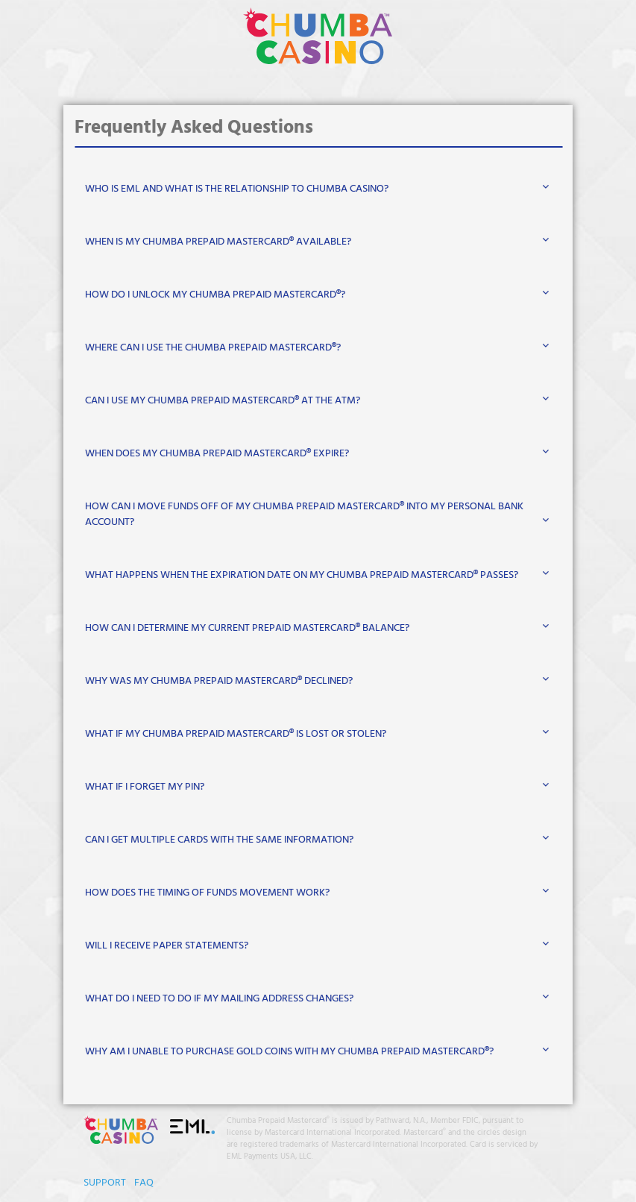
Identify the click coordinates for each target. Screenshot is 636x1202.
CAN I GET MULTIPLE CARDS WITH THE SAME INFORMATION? (219, 840)
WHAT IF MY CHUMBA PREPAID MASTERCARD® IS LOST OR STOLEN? (235, 734)
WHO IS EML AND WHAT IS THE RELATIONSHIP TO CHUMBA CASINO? (236, 189)
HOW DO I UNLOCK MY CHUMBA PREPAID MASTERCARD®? (215, 294)
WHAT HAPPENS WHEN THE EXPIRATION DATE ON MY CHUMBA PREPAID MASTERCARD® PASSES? (301, 575)
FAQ (144, 1183)
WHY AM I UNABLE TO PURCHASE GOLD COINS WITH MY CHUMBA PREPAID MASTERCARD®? (289, 1051)
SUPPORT (105, 1183)
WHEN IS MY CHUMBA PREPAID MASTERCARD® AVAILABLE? (218, 242)
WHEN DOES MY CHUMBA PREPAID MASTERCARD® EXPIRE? (217, 453)
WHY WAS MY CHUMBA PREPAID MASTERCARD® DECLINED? (219, 681)
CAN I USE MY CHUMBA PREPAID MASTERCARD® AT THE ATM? (222, 400)
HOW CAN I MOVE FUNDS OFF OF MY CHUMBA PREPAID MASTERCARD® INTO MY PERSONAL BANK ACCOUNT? (304, 514)
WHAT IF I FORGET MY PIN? (144, 787)
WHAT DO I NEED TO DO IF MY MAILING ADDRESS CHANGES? (219, 998)
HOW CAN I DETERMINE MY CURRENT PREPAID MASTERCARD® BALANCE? (247, 628)
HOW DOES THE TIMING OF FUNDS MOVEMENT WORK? (207, 893)
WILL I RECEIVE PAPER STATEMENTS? (166, 945)
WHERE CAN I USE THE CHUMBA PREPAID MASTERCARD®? (213, 347)
